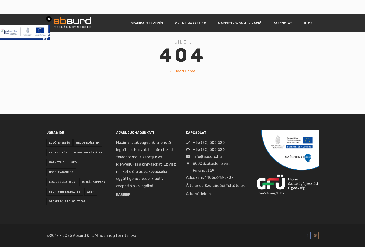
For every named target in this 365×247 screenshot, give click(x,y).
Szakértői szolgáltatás (67, 201)
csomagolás (58, 152)
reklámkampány (93, 181)
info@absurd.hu (204, 156)
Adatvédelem (198, 193)
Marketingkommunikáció (239, 23)
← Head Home (182, 71)
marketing (56, 162)
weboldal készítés (88, 152)
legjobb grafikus (62, 181)
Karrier (123, 195)
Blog (308, 23)
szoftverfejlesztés (64, 191)
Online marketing (190, 23)
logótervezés (59, 142)
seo (74, 162)
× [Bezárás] (49, 18)
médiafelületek (87, 142)
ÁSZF (90, 191)
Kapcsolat (282, 23)
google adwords (61, 172)
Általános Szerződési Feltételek (215, 185)
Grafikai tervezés (147, 23)
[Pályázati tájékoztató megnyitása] (25, 25)
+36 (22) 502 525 (205, 142)
